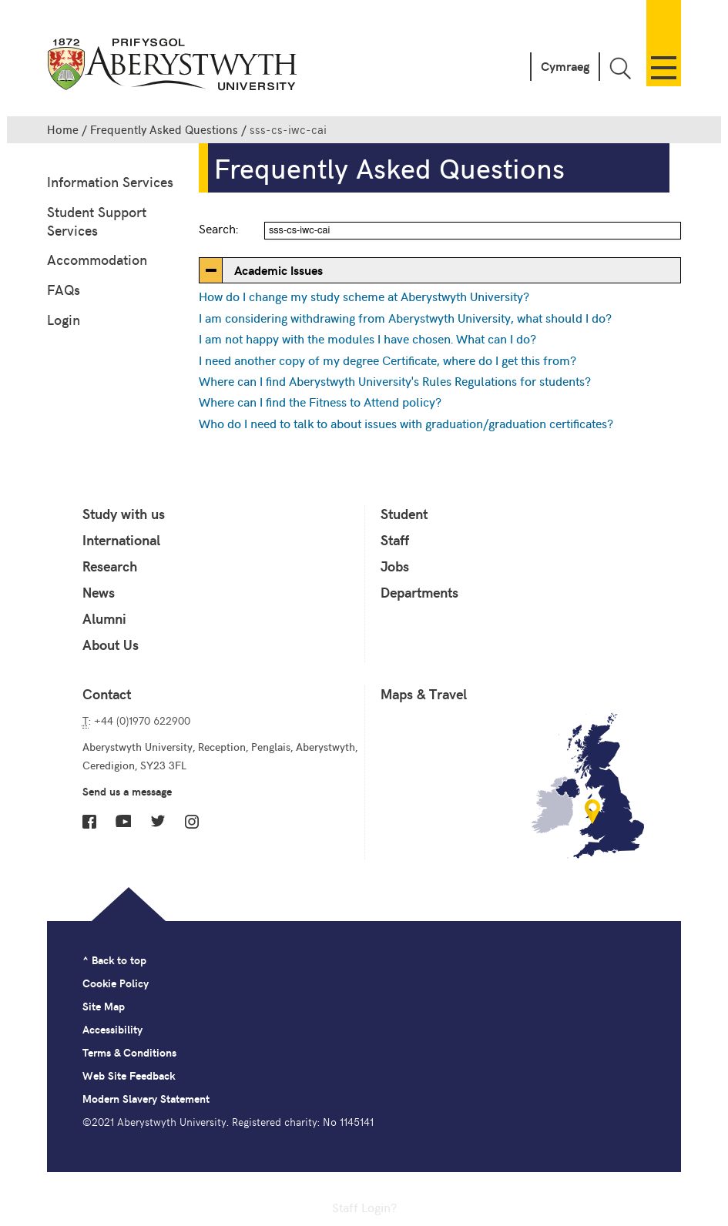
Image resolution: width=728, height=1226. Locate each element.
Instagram (192, 822)
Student (404, 513)
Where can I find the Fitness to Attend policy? (320, 401)
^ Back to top (114, 960)
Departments (419, 592)
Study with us (123, 513)
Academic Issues (278, 270)
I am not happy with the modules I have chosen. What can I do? (367, 338)
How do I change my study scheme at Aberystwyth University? (364, 295)
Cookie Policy (115, 983)
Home (63, 129)
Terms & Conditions (129, 1052)
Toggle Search (620, 68)
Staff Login (361, 1206)
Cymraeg (565, 66)
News (98, 592)
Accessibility (112, 1029)
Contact (106, 693)
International (121, 539)
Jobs (395, 566)
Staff (395, 539)
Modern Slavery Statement (146, 1098)
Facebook (89, 822)
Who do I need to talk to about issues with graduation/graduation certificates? (406, 422)
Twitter (158, 821)
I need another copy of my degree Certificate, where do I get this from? (387, 359)
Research (109, 566)
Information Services (110, 181)
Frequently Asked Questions (164, 129)
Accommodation (97, 259)
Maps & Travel (424, 693)
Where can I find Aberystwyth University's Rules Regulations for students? (395, 380)
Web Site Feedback (128, 1075)
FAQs (63, 289)
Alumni (104, 618)
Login (63, 319)
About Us (110, 644)
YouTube (123, 821)
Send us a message (127, 791)
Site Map (103, 1006)
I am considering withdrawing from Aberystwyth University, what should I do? (405, 317)
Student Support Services (96, 221)
